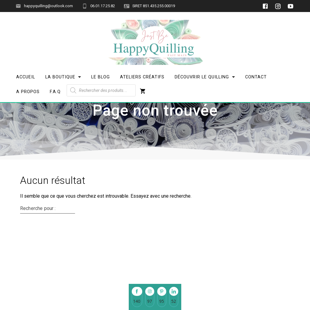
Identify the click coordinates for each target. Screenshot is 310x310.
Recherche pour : (38, 246)
